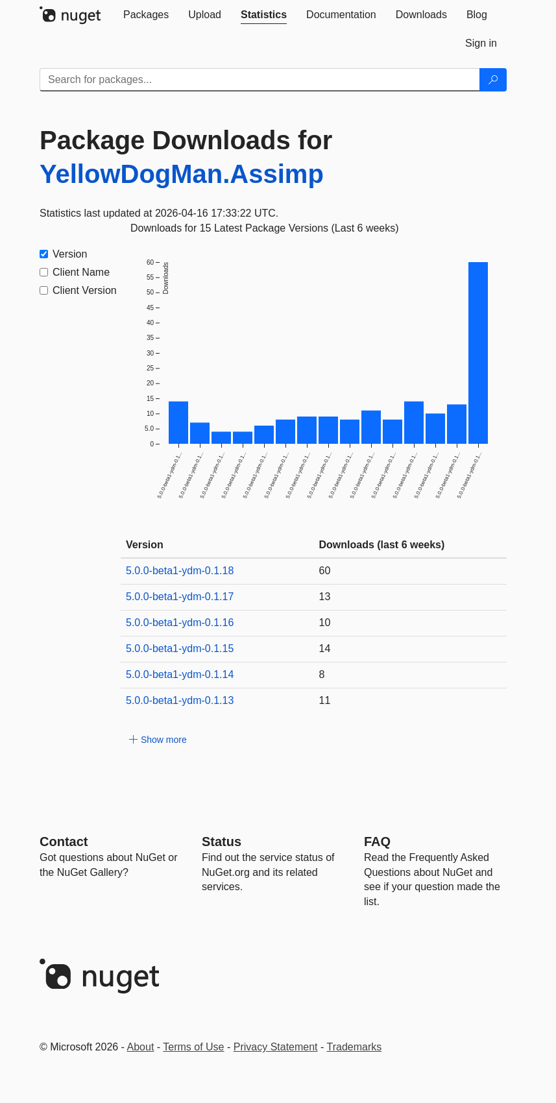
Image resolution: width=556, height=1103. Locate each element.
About (140, 1046)
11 (325, 700)
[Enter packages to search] (260, 79)
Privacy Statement (276, 1046)
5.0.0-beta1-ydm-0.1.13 (180, 700)
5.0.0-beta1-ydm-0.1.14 (180, 674)
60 (325, 570)
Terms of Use (193, 1046)
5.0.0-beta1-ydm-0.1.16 (180, 622)
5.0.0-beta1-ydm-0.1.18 (180, 570)
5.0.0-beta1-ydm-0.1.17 (180, 596)
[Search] (493, 79)
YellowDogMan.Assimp (182, 174)
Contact (64, 841)
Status (221, 841)
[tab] (146, 15)
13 (325, 596)
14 (325, 648)
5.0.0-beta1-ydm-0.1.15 (180, 648)
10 (325, 622)
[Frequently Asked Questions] (377, 841)
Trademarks (354, 1046)
